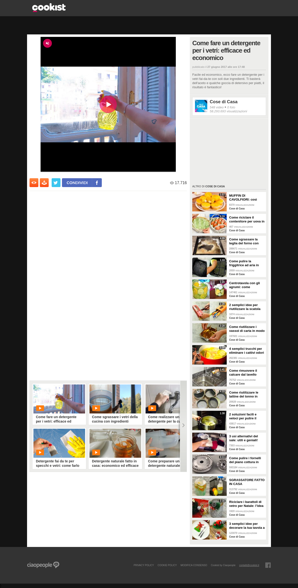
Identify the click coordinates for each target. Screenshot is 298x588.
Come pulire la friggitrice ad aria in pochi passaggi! (244, 263)
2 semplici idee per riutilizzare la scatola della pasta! (244, 307)
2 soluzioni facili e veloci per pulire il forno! (242, 416)
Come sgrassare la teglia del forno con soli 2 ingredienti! (244, 241)
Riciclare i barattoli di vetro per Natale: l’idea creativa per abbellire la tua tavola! (247, 504)
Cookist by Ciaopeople (223, 565)
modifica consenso (193, 565)
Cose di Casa (224, 101)
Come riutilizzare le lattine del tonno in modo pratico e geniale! (243, 394)
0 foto (231, 107)
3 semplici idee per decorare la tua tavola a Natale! (247, 526)
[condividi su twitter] (56, 182)
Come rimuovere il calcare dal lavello (243, 372)
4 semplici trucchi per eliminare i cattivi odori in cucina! (246, 351)
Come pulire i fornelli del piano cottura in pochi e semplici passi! (246, 460)
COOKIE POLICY (167, 565)
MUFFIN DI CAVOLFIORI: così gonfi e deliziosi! (243, 198)
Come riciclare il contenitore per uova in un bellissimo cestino (247, 219)
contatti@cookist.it (249, 565)
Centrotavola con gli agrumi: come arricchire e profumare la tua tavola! (246, 285)
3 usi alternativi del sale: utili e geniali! (243, 438)
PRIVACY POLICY (144, 565)
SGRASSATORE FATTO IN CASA (247, 482)
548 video (217, 107)
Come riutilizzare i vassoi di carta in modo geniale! (247, 329)
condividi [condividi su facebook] (77, 182)
